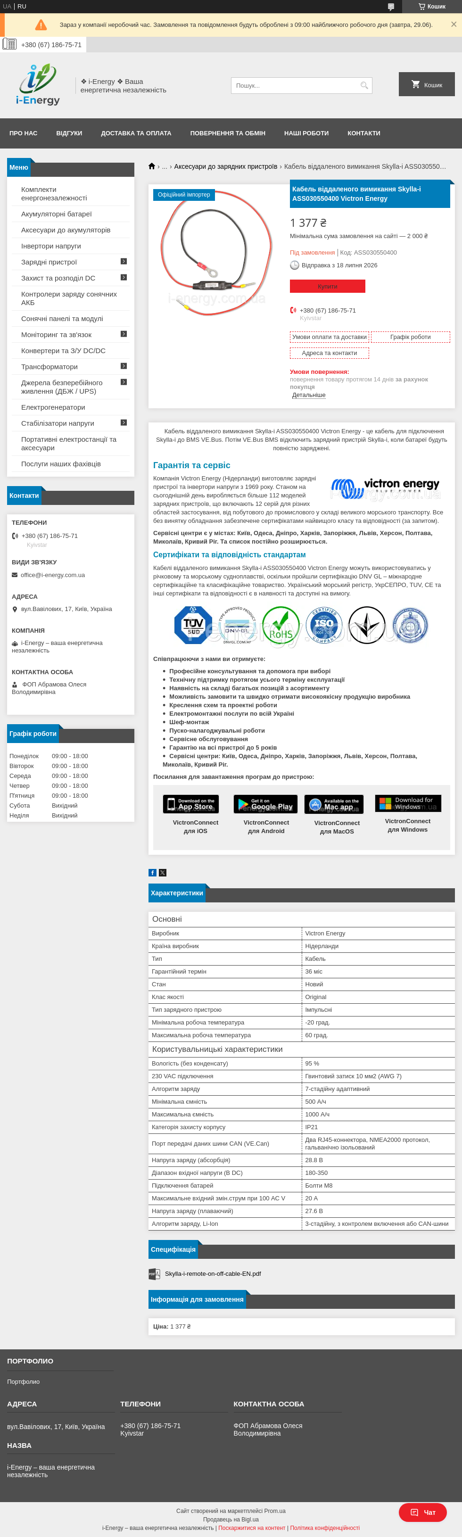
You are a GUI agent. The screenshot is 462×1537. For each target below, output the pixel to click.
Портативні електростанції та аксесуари (68, 443)
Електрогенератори (53, 407)
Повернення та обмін (227, 133)
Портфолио (23, 1381)
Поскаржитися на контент (251, 1528)
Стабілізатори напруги (57, 423)
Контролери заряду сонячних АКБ (69, 298)
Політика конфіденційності (325, 1528)
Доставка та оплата (136, 133)
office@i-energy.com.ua (53, 574)
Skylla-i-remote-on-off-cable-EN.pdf (213, 1273)
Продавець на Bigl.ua (231, 1519)
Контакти (363, 133)
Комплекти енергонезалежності (54, 193)
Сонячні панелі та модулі (62, 318)
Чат (423, 1512)
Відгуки (69, 133)
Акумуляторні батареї (56, 214)
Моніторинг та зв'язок (56, 335)
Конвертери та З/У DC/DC (63, 351)
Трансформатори (49, 367)
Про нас (23, 133)
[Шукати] (364, 85)
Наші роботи (306, 133)
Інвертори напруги (51, 246)
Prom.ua (275, 1511)
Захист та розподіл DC (58, 278)
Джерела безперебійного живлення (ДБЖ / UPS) (62, 387)
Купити (328, 286)
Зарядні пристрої (49, 262)
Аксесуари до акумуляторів (66, 230)
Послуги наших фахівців (61, 464)
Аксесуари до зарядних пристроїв (226, 166)
